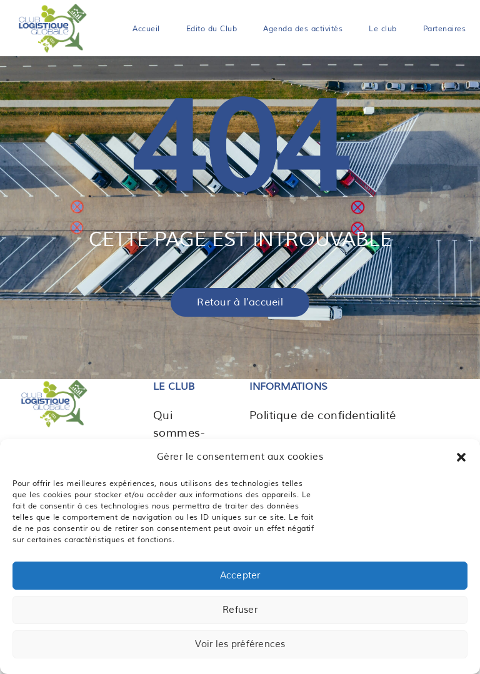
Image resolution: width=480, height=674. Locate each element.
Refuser (240, 610)
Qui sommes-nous (179, 433)
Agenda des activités (302, 29)
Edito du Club (212, 29)
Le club (383, 29)
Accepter (240, 576)
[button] (461, 457)
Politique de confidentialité (322, 415)
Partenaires (444, 29)
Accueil (146, 29)
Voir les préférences (240, 644)
